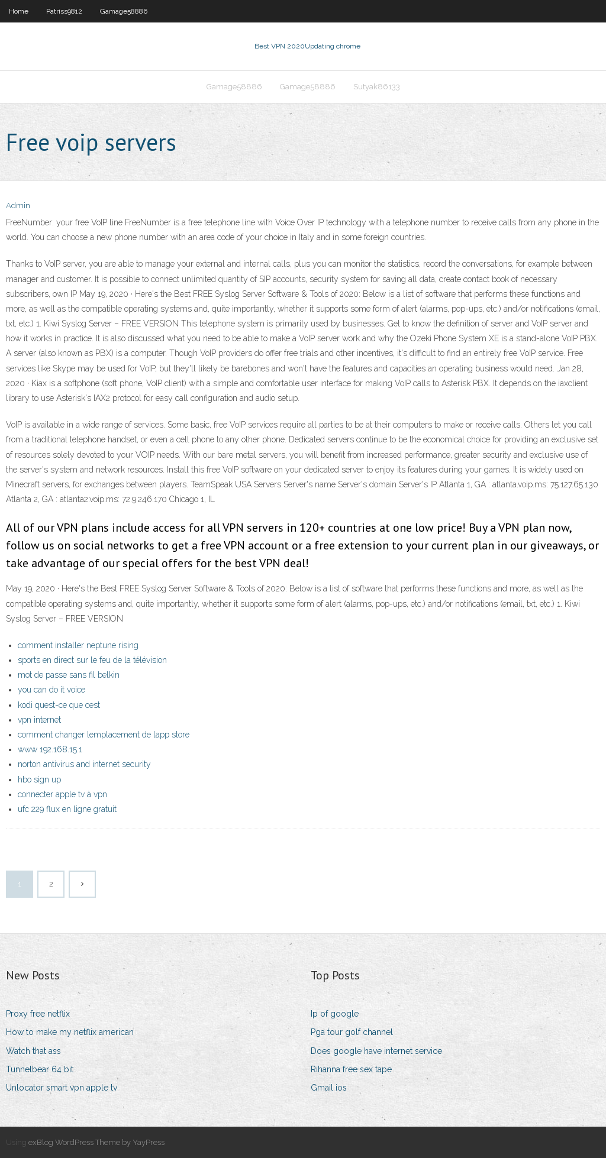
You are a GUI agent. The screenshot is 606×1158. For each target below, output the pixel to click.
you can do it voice (51, 689)
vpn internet (39, 719)
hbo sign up (39, 779)
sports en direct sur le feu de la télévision (92, 660)
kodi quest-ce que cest (59, 705)
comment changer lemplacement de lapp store (103, 734)
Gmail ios (329, 1087)
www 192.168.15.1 (50, 749)
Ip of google (335, 1013)
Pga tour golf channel (352, 1032)
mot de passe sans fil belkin (69, 675)
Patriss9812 (64, 11)
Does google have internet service (376, 1051)
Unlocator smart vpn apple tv (61, 1087)
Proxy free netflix (38, 1013)
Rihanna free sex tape (351, 1069)
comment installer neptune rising (78, 645)
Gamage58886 (123, 11)
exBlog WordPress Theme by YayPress (96, 1142)
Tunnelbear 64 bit (39, 1069)
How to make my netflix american (70, 1032)
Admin (18, 205)
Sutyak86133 (376, 86)
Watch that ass (33, 1051)
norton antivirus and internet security (84, 764)
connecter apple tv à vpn (62, 794)
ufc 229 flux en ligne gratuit (67, 809)
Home (18, 11)
